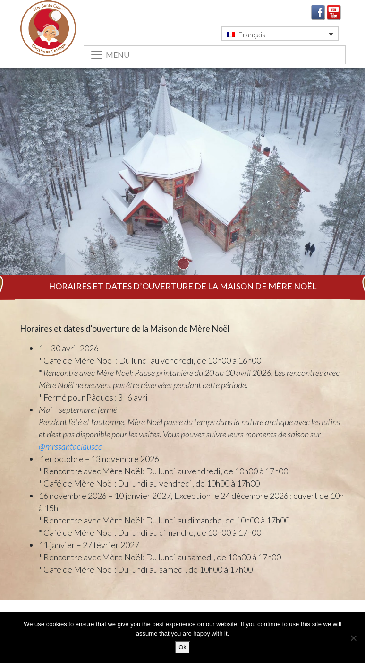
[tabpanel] (182, 190)
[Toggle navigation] (215, 54)
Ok (182, 647)
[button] (280, 33)
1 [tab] (183, 264)
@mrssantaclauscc (70, 446)
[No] (353, 638)
